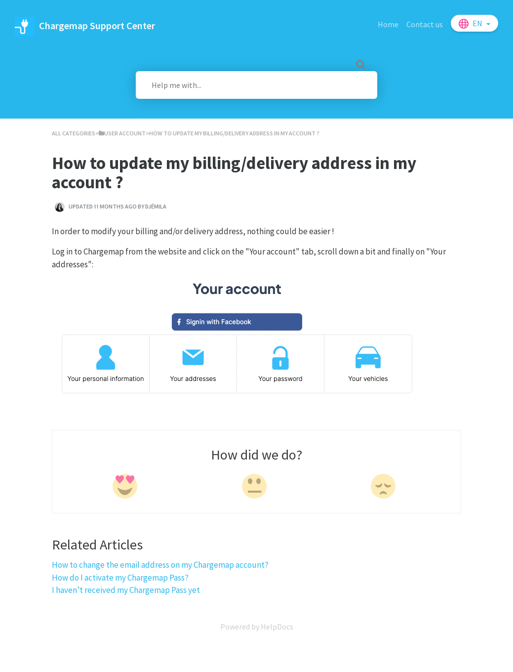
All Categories (73, 133)
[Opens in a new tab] (256, 626)
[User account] (122, 133)
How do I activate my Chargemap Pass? (120, 577)
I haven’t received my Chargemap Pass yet (126, 590)
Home (388, 24)
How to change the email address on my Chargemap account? (160, 564)
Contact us (424, 24)
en (478, 23)
